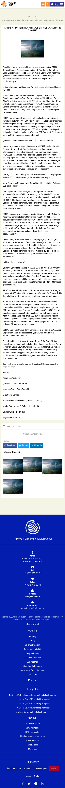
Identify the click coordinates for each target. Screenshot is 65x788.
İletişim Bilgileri (14, 769)
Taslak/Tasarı (32, 745)
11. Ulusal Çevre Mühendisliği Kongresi (32, 703)
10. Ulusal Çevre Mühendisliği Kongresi (32, 708)
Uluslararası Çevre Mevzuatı (32, 736)
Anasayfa (32, 16)
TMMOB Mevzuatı (32, 723)
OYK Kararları (32, 662)
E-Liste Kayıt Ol (32, 624)
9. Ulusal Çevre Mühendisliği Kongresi (32, 712)
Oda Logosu (41, 769)
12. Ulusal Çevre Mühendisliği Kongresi (32, 699)
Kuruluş (32, 636)
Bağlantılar (28, 769)
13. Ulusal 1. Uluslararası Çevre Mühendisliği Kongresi (32, 695)
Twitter (23, 445)
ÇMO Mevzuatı (32, 728)
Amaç (32, 641)
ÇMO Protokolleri (32, 732)
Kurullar (32, 680)
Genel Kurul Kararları (32, 658)
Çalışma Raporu (32, 653)
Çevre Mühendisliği (32, 649)
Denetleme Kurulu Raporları (33, 670)
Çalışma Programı (32, 645)
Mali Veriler (33, 674)
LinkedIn (36, 445)
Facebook (10, 445)
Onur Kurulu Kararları (32, 666)
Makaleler (32, 749)
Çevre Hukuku (32, 740)
